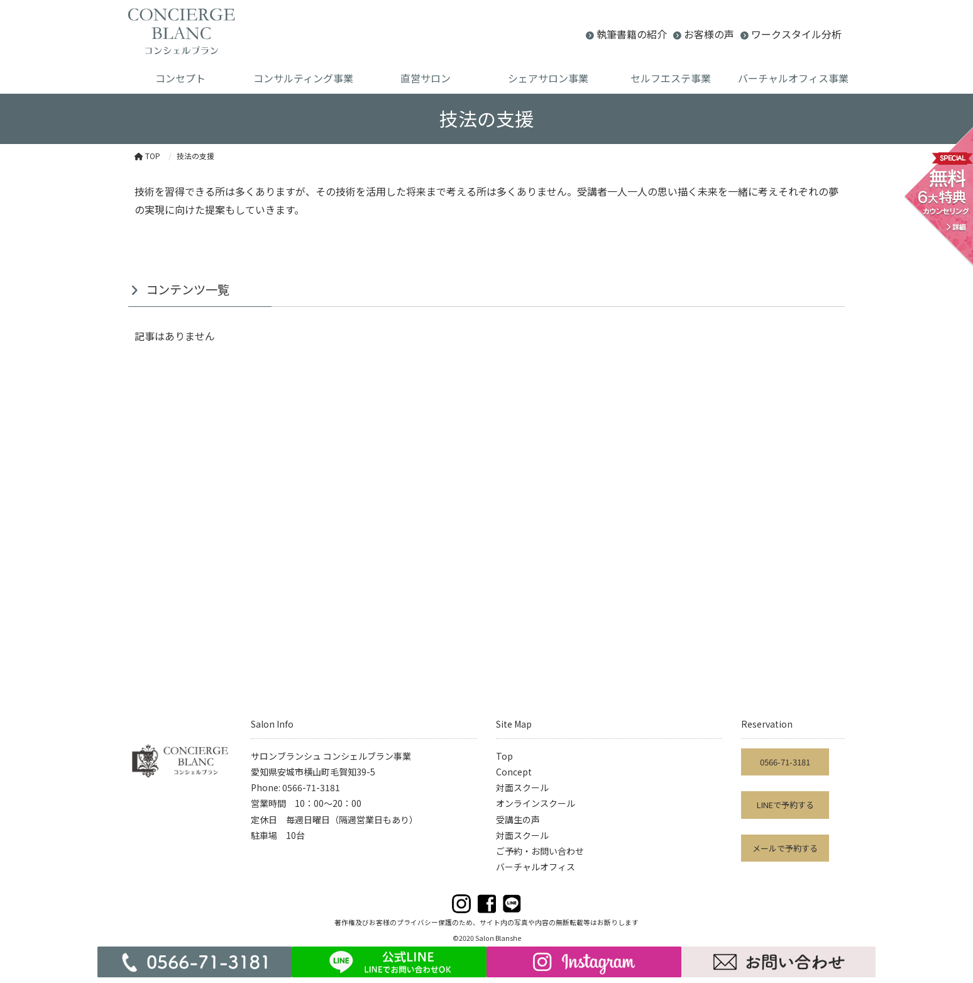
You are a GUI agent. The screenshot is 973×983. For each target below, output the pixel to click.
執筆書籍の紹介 (631, 34)
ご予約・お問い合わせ (540, 851)
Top (504, 756)
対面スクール (522, 787)
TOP (147, 155)
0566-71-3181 (785, 762)
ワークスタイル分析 (796, 34)
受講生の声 (518, 819)
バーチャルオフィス (535, 866)
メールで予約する (785, 848)
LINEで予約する (785, 805)
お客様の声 (709, 34)
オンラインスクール (535, 803)
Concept (514, 771)
